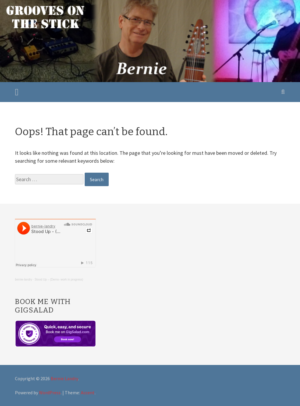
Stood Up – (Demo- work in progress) (59, 279)
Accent (88, 392)
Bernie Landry (64, 378)
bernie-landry (23, 279)
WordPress (50, 392)
